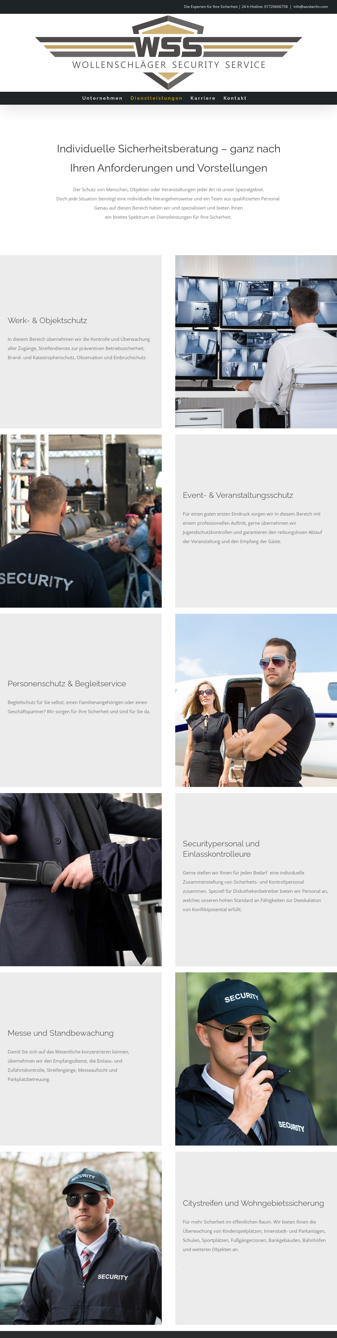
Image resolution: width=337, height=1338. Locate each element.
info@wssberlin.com (311, 6)
